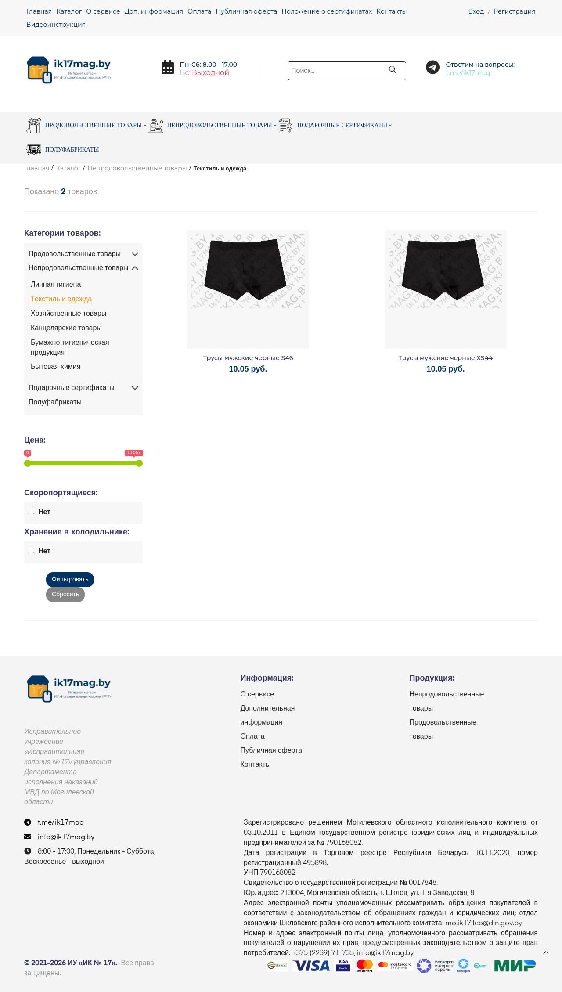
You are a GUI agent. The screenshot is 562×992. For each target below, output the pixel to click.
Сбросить (65, 595)
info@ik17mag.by (59, 837)
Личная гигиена (56, 285)
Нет (44, 512)
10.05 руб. (248, 368)
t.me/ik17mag (54, 822)
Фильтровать (70, 580)
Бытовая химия (55, 367)
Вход (476, 11)
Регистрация (515, 11)
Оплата (199, 11)
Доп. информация (154, 11)
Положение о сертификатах (326, 11)
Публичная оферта (246, 11)
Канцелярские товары (66, 328)
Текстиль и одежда (61, 299)
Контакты (391, 11)
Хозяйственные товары (68, 313)
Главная (39, 11)
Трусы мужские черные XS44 (446, 358)
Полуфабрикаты (62, 150)
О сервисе (103, 11)
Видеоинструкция (56, 25)
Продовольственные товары (86, 125)
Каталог (69, 11)
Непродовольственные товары (212, 125)
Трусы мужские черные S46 (248, 358)
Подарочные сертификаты (334, 125)
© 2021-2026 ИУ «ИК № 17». (70, 963)
